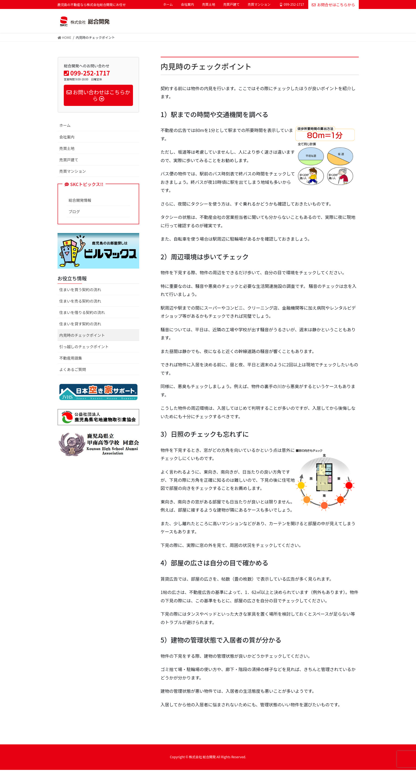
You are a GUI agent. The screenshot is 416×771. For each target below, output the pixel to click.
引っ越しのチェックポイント (84, 347)
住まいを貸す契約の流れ (80, 324)
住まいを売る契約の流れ (80, 301)
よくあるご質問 (72, 370)
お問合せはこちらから (333, 4)
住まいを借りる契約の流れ (82, 313)
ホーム (168, 4)
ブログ (74, 212)
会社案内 (187, 4)
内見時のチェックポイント (82, 336)
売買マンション (259, 4)
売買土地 (208, 4)
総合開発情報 (80, 201)
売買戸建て (231, 4)
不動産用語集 (70, 359)
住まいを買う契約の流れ (80, 290)
